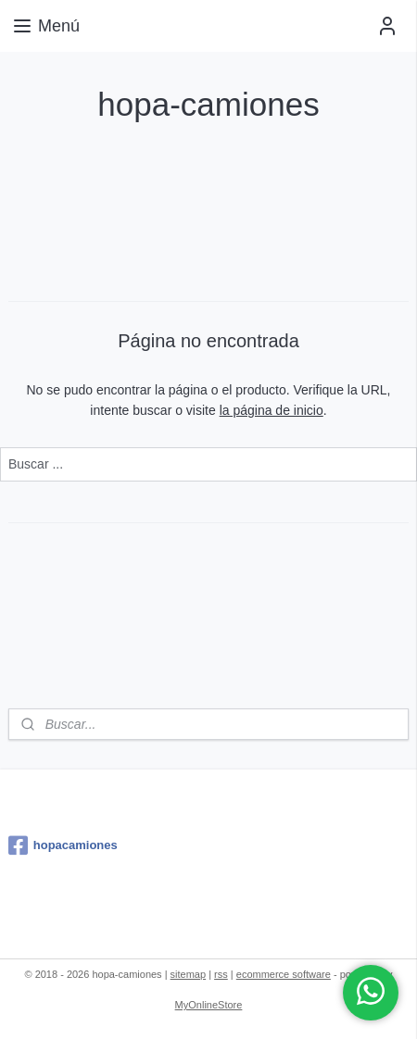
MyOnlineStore (209, 1004)
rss (221, 974)
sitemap (189, 974)
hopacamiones (63, 845)
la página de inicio (271, 410)
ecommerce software (283, 974)
